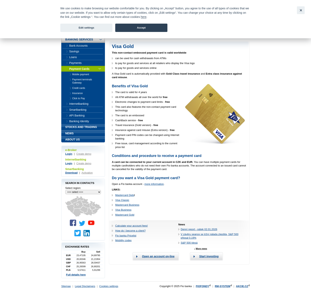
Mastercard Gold (124, 214)
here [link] (144, 16)
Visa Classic (122, 200)
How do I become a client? (130, 230)
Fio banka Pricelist (125, 235)
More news (201, 248)
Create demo (83, 153)
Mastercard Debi (124, 195)
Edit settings (86, 27)
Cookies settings (108, 286)
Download (71, 172)
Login (68, 153)
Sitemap (66, 286)
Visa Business (123, 209)
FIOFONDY (202, 286)
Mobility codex (123, 240)
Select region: (73, 187)
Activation (87, 172)
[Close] (301, 10)
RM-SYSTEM (222, 286)
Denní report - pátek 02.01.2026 (199, 229)
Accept (141, 27)
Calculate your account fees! (131, 225)
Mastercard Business (127, 204)
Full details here (76, 274)
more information (154, 184)
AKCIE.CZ (242, 286)
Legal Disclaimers (85, 286)
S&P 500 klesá (189, 242)
